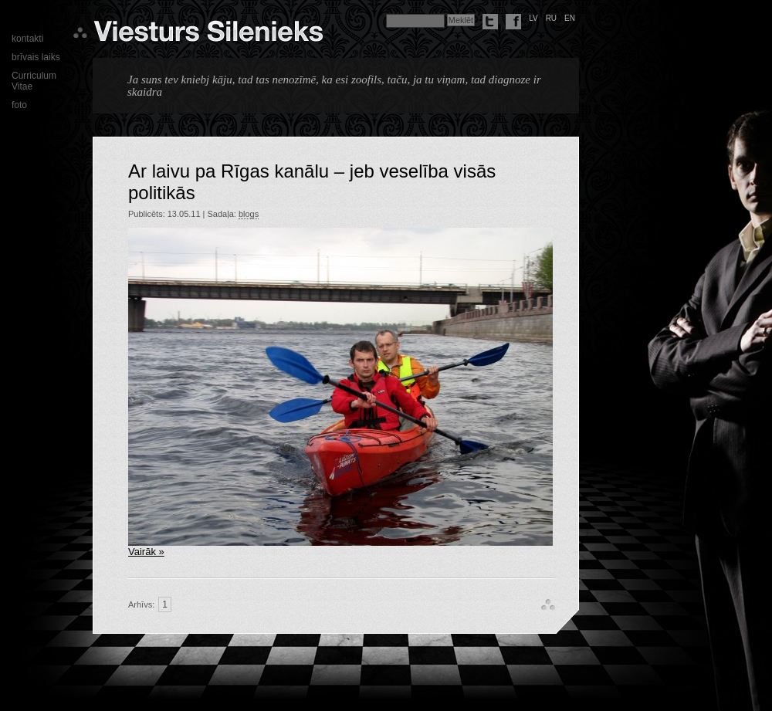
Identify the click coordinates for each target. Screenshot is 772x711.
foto (19, 105)
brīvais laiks (36, 57)
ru (551, 18)
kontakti (27, 38)
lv (533, 18)
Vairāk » (146, 551)
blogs (249, 213)
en (569, 18)
